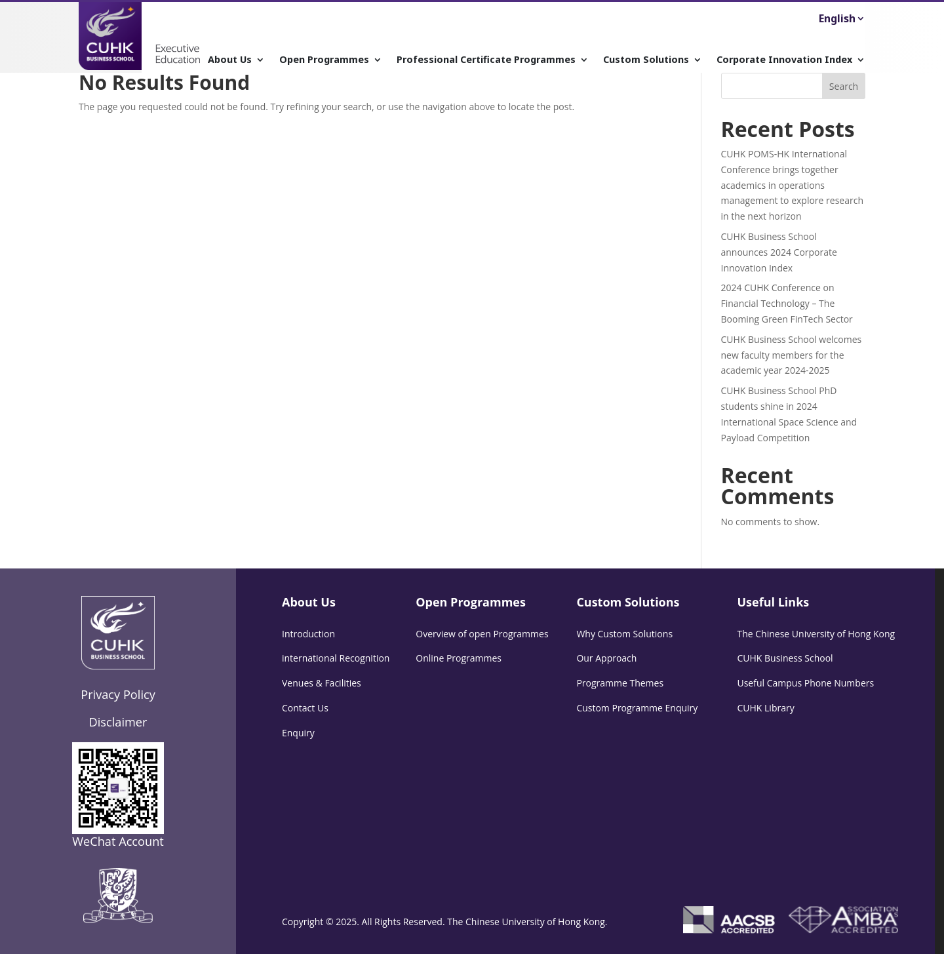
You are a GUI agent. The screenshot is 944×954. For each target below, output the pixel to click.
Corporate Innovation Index (784, 60)
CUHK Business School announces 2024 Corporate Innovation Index (779, 252)
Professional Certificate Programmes (486, 60)
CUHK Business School (785, 658)
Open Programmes (324, 60)
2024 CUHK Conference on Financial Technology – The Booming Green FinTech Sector (787, 303)
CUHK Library (765, 708)
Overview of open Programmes (482, 633)
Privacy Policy (118, 694)
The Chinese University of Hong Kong (816, 633)
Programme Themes (619, 683)
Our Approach (606, 658)
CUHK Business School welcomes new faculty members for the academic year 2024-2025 (791, 355)
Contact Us (305, 708)
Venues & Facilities (321, 683)
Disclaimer (118, 722)
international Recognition (335, 658)
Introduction (308, 633)
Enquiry (298, 732)
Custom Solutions (646, 60)
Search (843, 86)
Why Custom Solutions (624, 633)
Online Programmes (459, 658)
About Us (230, 60)
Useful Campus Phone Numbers (805, 683)
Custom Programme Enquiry (637, 708)
